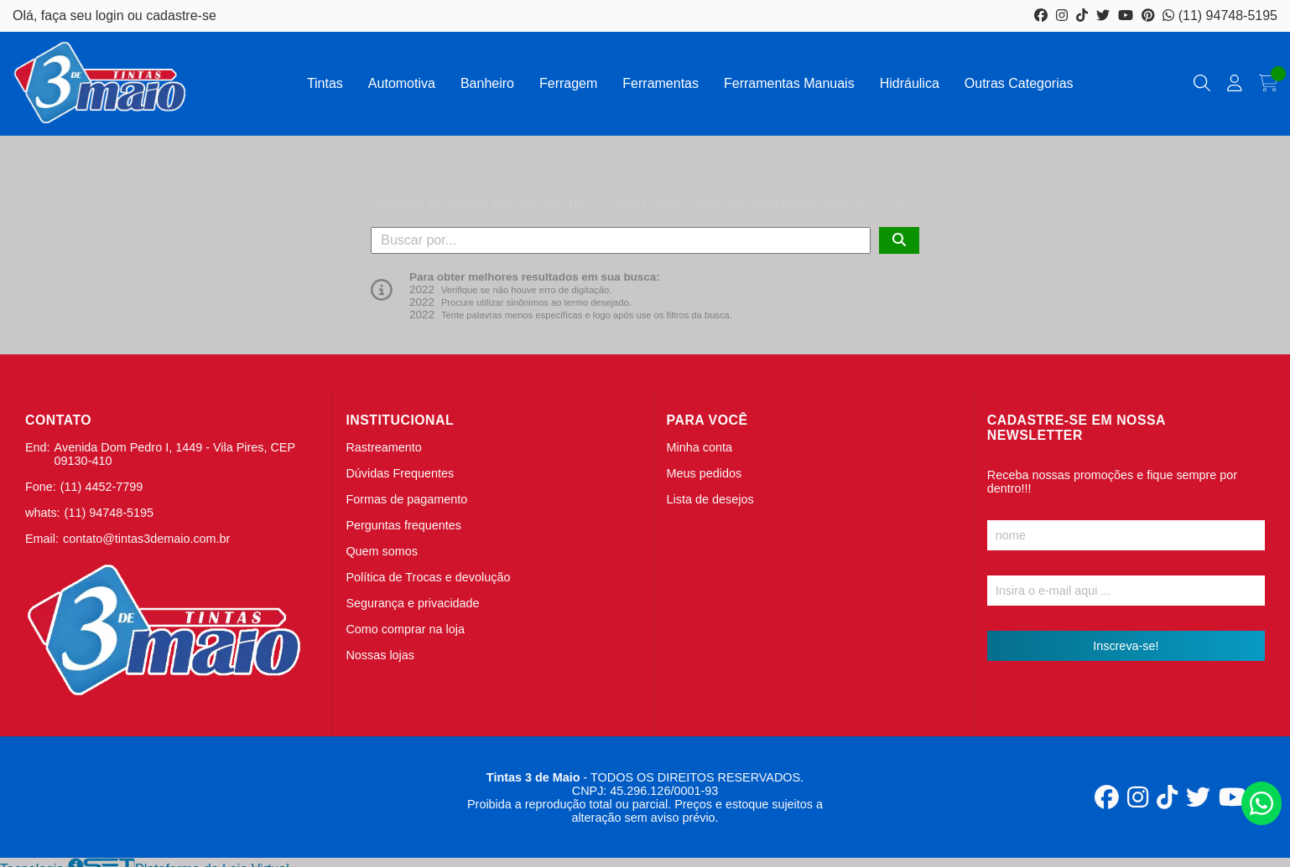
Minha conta (699, 447)
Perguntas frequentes (403, 525)
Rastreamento (383, 447)
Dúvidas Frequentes (400, 473)
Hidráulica (909, 83)
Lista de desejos (710, 499)
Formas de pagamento (406, 499)
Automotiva (401, 83)
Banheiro (487, 83)
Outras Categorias (1019, 83)
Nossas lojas (380, 655)
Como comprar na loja (405, 629)
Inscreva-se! (1125, 646)
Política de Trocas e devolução (428, 577)
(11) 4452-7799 (101, 486)
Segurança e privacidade (412, 603)
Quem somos (382, 551)
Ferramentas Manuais (789, 83)
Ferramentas (660, 83)
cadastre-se (181, 15)
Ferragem (568, 83)
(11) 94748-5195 (1220, 15)
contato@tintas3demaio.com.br (146, 538)
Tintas (325, 83)
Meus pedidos (704, 473)
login (111, 15)
